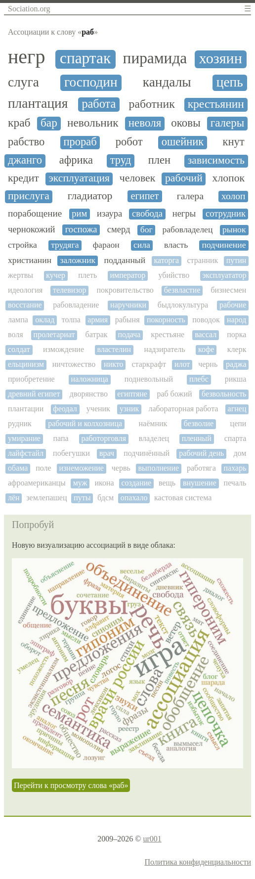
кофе (206, 349)
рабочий (184, 178)
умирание (24, 438)
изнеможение (81, 468)
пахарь (235, 468)
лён (14, 497)
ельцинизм (26, 364)
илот (182, 364)
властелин (114, 349)
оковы (185, 123)
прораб (79, 142)
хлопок (228, 178)
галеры (227, 123)
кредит (23, 178)
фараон (106, 245)
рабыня (127, 319)
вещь (167, 483)
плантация (38, 103)
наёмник (153, 423)
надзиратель (164, 349)
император (127, 275)
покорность (166, 319)
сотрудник (226, 214)
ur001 (152, 839)
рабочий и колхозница (85, 423)
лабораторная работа (183, 408)
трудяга (65, 245)
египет (144, 195)
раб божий (174, 394)
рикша (236, 379)
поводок (205, 319)
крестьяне (167, 334)
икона (104, 483)
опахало (134, 497)
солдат (19, 349)
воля (15, 334)
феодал (65, 408)
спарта (235, 438)
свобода (147, 214)
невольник (93, 123)
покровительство (124, 290)
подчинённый (147, 453)
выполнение (158, 468)
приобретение (31, 379)
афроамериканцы (37, 483)
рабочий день (201, 453)
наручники (128, 305)
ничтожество (73, 364)
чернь (207, 364)
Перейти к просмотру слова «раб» (71, 785)
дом (239, 453)
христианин (29, 260)
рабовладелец (187, 229)
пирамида (155, 58)
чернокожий (31, 229)
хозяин (220, 58)
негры (184, 214)
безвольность (224, 394)
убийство (174, 275)
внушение (199, 483)
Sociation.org (29, 8)
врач (106, 453)
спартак (85, 58)
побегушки (71, 453)
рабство (26, 142)
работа (99, 103)
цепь (229, 82)
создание (137, 483)
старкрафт (148, 364)
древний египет (34, 394)
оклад (44, 319)
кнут (233, 142)
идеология (25, 290)
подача (129, 334)
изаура (109, 214)
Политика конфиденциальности (197, 862)
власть (176, 245)
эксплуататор (224, 275)
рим (79, 214)
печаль (235, 483)
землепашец (46, 497)
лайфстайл (25, 453)
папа (61, 438)
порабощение (35, 213)
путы (82, 497)
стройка (22, 245)
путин (236, 260)
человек (137, 178)
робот (129, 142)
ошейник (183, 142)
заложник (77, 260)
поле (43, 468)
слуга (23, 82)
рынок (234, 229)
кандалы (167, 82)
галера (190, 196)
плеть (87, 275)
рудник (20, 423)
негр (26, 57)
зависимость (216, 160)
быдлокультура (183, 305)
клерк (237, 349)
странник (202, 260)
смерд (118, 229)
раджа (236, 364)
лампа (18, 319)
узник (129, 408)
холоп (233, 196)
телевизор (69, 290)
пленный (197, 438)
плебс (199, 379)
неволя (144, 123)
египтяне (132, 394)
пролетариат (54, 334)
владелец (154, 438)
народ (236, 319)
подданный (125, 260)
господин (91, 82)
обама (18, 468)
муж (80, 483)
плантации (25, 408)
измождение (63, 349)
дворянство (89, 394)
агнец (237, 408)
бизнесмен (228, 290)
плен (159, 160)
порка (236, 334)
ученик (98, 408)
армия (97, 319)
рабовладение (76, 305)
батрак (96, 334)
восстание (25, 305)
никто (113, 364)
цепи (238, 423)
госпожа (81, 229)
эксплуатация (79, 178)
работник (152, 103)
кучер (55, 275)
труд (120, 160)
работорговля (103, 438)
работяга (201, 468)
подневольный (149, 379)
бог (146, 229)
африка (76, 160)
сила (141, 245)
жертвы (20, 275)
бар (49, 123)
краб (19, 123)
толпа (71, 319)
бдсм (105, 497)
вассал (205, 334)
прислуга (28, 196)
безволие (198, 423)
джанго (25, 160)
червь (121, 468)
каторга (166, 260)
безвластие (182, 290)
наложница (89, 379)
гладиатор (90, 196)
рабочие (233, 305)
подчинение (224, 245)
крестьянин (216, 104)
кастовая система (183, 497)
